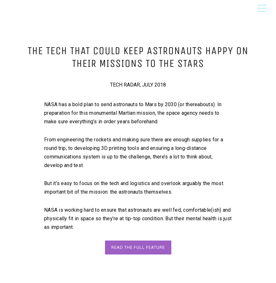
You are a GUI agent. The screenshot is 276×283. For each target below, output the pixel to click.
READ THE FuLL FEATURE (138, 247)
